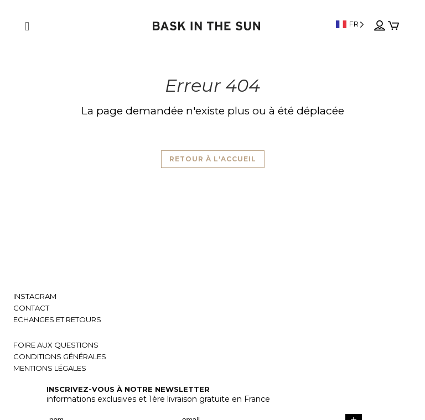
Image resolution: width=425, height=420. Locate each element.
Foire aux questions (56, 345)
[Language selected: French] (350, 24)
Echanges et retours (57, 319)
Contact (31, 308)
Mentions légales (49, 368)
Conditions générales (59, 356)
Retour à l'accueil (212, 159)
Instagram (34, 296)
